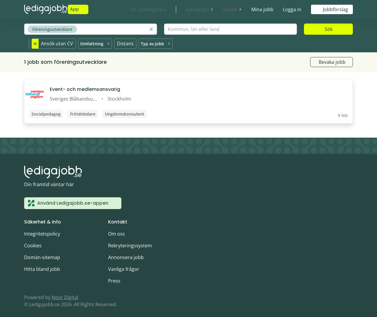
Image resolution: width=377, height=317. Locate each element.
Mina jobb (262, 9)
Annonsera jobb (126, 254)
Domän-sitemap (42, 254)
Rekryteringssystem (130, 243)
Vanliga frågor (123, 266)
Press (114, 278)
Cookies (33, 243)
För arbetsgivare (148, 9)
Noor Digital (65, 294)
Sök (329, 29)
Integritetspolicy (42, 231)
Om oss (116, 231)
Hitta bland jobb (42, 266)
